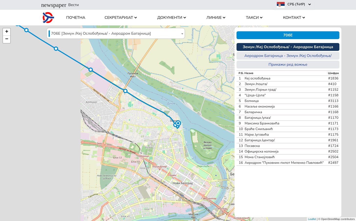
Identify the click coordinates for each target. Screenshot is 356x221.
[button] (178, 123)
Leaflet (312, 219)
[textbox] (116, 33)
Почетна (75, 17)
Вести (60, 5)
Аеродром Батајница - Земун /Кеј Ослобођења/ (288, 55)
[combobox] (115, 33)
